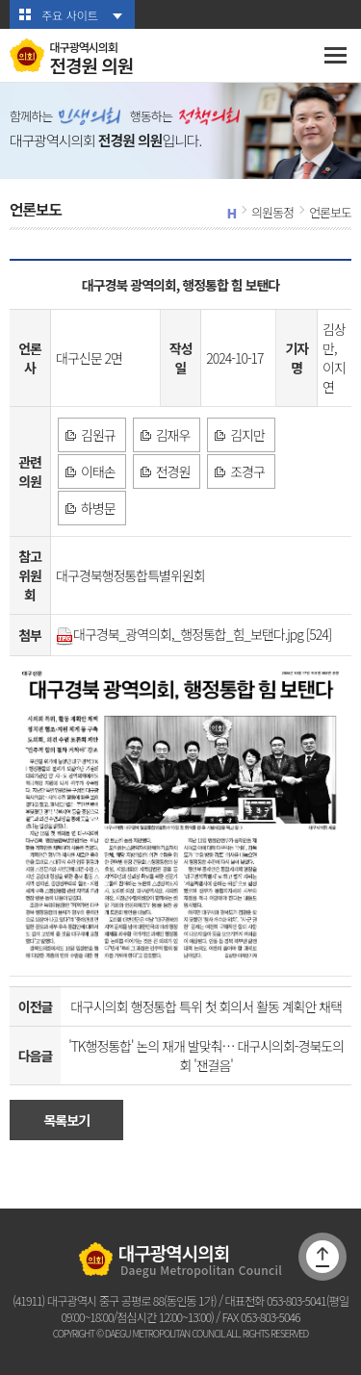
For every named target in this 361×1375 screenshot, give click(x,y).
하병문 (98, 508)
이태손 (98, 471)
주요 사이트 (69, 15)
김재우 (173, 435)
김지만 (247, 435)
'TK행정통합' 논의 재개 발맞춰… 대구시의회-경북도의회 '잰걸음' (206, 1055)
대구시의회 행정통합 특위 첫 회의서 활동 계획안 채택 (206, 1006)
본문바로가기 (0, 0)
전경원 (173, 471)
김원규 (98, 435)
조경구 (247, 471)
